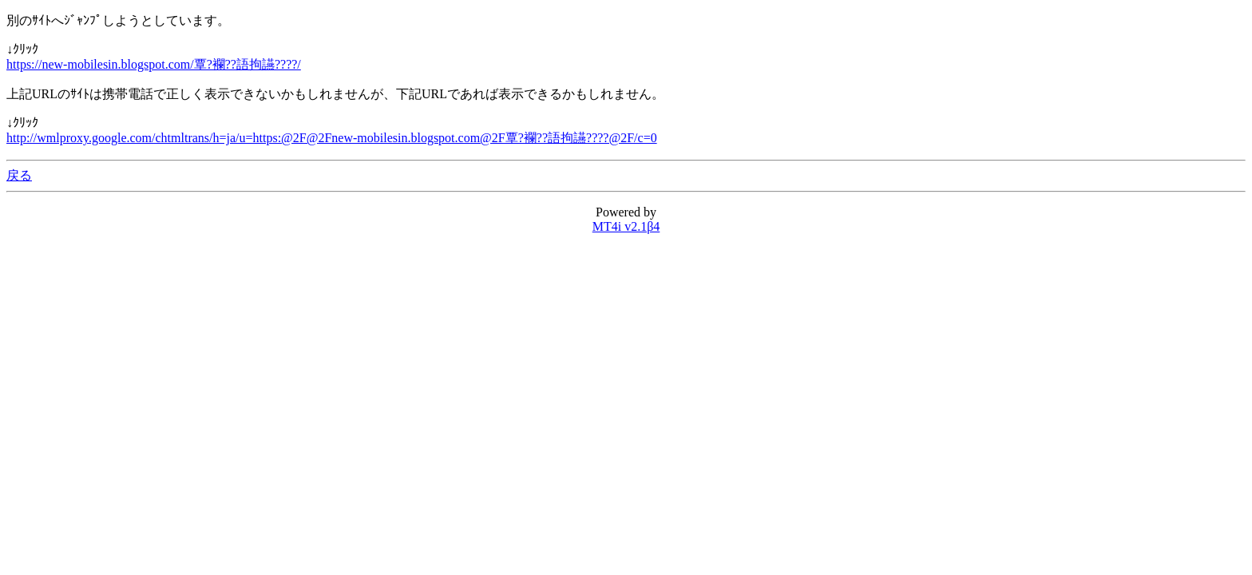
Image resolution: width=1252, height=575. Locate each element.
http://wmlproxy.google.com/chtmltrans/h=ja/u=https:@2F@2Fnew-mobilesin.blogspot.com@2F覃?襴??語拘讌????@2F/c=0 (331, 138)
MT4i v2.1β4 (626, 226)
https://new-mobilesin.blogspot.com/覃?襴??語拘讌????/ (153, 64)
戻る (19, 175)
